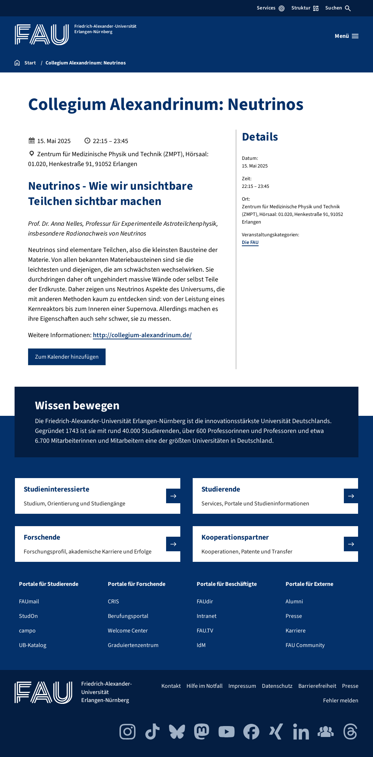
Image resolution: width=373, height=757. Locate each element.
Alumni (294, 602)
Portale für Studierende (48, 584)
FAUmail (29, 602)
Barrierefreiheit (317, 686)
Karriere (296, 631)
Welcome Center (128, 631)
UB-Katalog (32, 645)
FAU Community (305, 645)
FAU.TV (205, 631)
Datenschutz (277, 686)
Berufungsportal (128, 616)
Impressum (242, 686)
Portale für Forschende (136, 584)
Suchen (338, 8)
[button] (98, 496)
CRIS (113, 602)
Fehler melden (340, 701)
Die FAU (250, 242)
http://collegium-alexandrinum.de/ (142, 335)
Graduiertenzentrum (133, 645)
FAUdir (205, 602)
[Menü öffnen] (346, 36)
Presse (294, 616)
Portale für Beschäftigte (227, 584)
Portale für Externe (309, 584)
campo (27, 631)
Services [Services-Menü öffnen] (270, 8)
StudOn (28, 616)
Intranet (206, 616)
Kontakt (171, 686)
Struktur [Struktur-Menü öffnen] (304, 8)
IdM (201, 645)
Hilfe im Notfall (204, 686)
